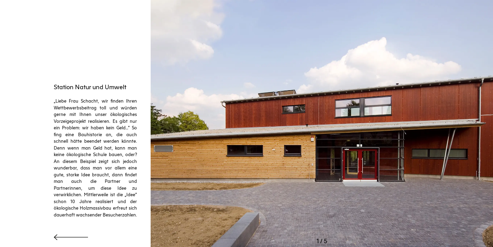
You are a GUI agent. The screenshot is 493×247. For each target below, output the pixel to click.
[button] (218, 123)
